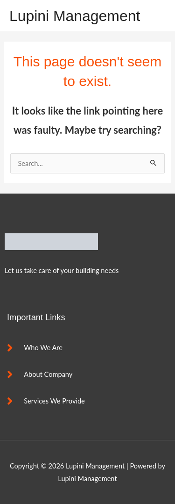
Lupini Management (74, 15)
